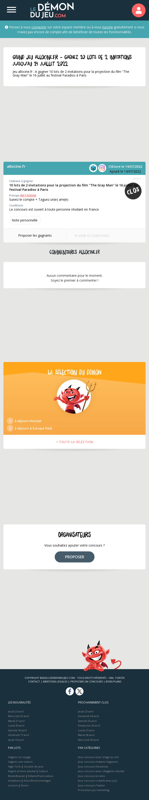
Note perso (25, 220)
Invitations (14, 780)
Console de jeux (33, 766)
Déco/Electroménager (37, 780)
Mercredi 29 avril (88, 739)
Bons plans (113, 681)
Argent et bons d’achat (22, 771)
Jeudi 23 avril (16, 711)
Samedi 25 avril (87, 721)
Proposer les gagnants (35, 235)
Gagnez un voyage (19, 757)
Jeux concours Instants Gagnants (98, 761)
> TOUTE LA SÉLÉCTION (74, 442)
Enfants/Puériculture (40, 776)
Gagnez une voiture (20, 761)
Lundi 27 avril (86, 730)
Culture (43, 771)
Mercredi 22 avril (18, 716)
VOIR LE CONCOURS (92, 235)
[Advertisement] (74, 124)
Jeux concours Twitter (91, 785)
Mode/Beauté (16, 776)
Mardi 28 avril (86, 735)
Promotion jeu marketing (93, 790)
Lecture (13, 785)
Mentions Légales (55, 681)
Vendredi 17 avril (18, 735)
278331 (137, 178)
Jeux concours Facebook (93, 766)
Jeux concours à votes (91, 776)
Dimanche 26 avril (89, 725)
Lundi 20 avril (16, 725)
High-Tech (14, 766)
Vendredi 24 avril (88, 716)
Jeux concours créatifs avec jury (97, 780)
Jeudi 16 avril (16, 739)
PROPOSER (74, 556)
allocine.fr (16, 166)
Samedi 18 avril (17, 730)
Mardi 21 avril (16, 721)
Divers (25, 785)
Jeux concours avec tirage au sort (98, 757)
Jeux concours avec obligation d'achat (101, 771)
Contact (34, 681)
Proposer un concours (86, 681)
